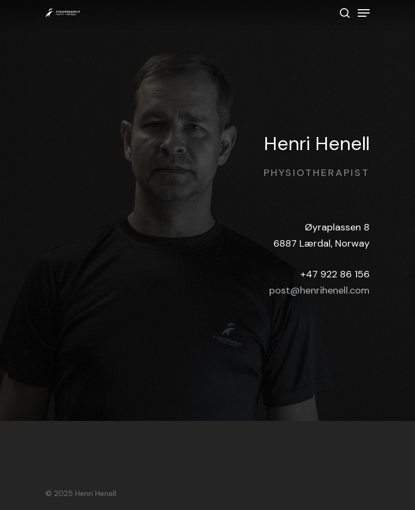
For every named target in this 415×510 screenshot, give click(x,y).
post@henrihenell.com (319, 290)
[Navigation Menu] (364, 13)
